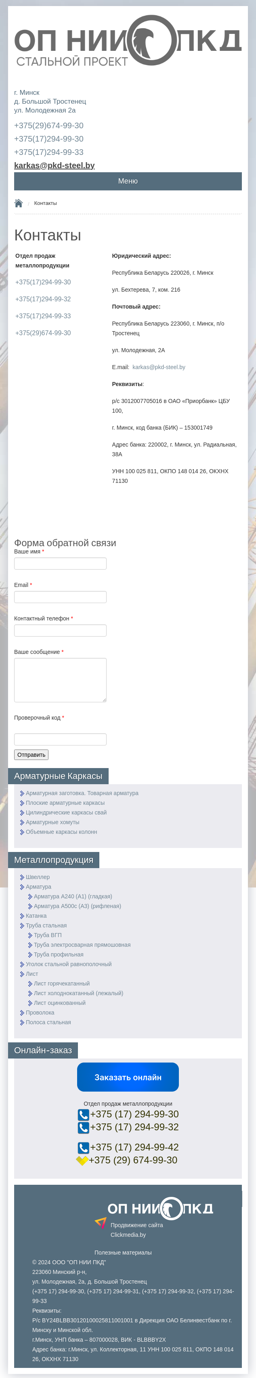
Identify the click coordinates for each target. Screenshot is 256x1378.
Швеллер (38, 877)
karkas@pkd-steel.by (158, 367)
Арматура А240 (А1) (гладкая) (73, 896)
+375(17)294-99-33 (49, 152)
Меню (128, 181)
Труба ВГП (48, 935)
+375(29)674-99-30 (49, 125)
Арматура (38, 886)
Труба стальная (46, 925)
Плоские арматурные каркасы (65, 803)
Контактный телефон (43, 618)
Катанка (36, 915)
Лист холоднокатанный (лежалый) (79, 993)
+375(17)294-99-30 (49, 138)
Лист (32, 974)
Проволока (40, 1012)
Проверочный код (39, 717)
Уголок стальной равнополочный (69, 964)
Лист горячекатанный (62, 983)
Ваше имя (29, 551)
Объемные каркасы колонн (61, 832)
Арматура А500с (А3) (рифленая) (77, 906)
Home (18, 202)
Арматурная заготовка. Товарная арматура (82, 793)
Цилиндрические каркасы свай (66, 812)
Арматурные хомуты (53, 822)
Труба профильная (59, 954)
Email (23, 585)
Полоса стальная (48, 1022)
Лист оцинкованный (60, 1003)
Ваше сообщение (39, 652)
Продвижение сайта (137, 1230)
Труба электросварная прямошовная (82, 945)
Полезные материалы (123, 1252)
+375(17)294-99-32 (43, 299)
